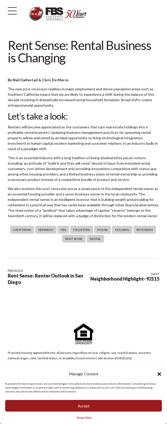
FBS (63, 230)
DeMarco (45, 230)
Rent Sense (74, 239)
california (22, 230)
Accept (84, 406)
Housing (122, 230)
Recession (145, 230)
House (102, 230)
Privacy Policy (84, 417)
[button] (159, 374)
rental (95, 239)
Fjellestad (81, 230)
